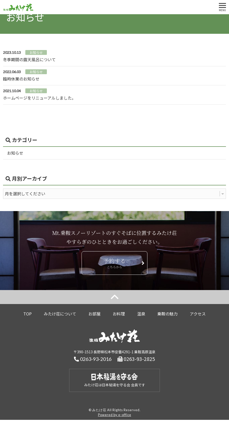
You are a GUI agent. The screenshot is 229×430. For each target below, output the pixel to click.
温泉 (141, 314)
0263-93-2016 (92, 359)
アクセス (198, 314)
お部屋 (94, 314)
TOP (27, 314)
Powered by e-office (114, 415)
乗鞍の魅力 (167, 314)
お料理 (119, 314)
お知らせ (15, 153)
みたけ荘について (60, 314)
